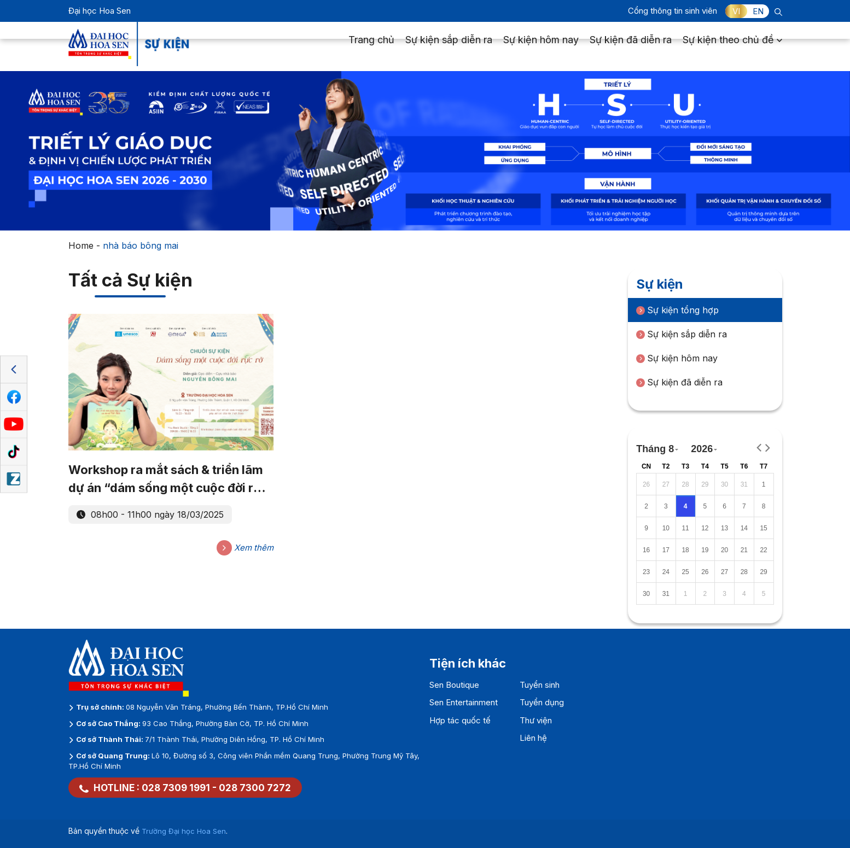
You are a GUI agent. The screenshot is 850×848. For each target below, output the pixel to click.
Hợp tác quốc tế (460, 720)
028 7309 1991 (176, 787)
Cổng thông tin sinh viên (672, 10)
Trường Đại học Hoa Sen (184, 831)
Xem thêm (245, 547)
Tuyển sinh (540, 685)
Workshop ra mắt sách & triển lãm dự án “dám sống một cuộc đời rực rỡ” (168, 480)
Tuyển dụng (542, 702)
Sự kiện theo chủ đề (732, 46)
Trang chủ (371, 46)
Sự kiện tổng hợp (677, 310)
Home (81, 245)
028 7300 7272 (255, 787)
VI (736, 11)
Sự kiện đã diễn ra (631, 46)
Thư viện (536, 720)
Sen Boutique (454, 685)
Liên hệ (533, 738)
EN (758, 11)
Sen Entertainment (463, 702)
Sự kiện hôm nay (541, 46)
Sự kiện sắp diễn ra (448, 46)
